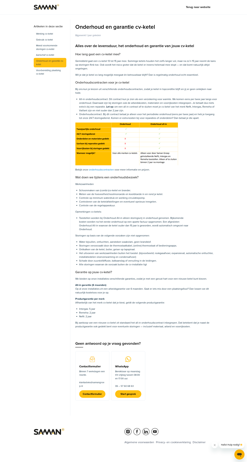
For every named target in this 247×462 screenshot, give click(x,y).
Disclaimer (199, 442)
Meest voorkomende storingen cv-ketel (46, 47)
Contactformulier (92, 394)
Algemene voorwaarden (139, 442)
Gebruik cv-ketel (44, 39)
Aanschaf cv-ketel (45, 55)
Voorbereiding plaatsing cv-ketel (48, 72)
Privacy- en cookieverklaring (173, 442)
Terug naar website (198, 7)
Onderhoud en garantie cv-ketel (50, 62)
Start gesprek (128, 394)
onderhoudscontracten (102, 169)
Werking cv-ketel (44, 33)
